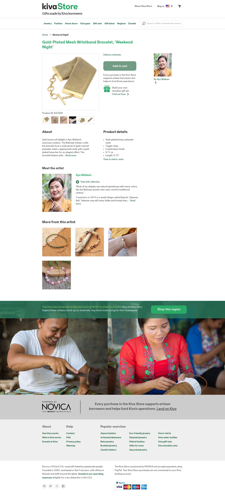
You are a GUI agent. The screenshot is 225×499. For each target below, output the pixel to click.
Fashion (58, 24)
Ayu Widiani (83, 175)
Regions (121, 24)
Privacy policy (73, 442)
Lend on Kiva (166, 409)
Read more (70, 155)
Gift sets (97, 24)
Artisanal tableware (110, 437)
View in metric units (113, 159)
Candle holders (108, 450)
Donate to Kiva (50, 442)
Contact (70, 433)
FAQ (68, 437)
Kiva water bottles (167, 437)
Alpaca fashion (108, 433)
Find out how (120, 94)
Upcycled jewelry (138, 450)
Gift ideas (109, 24)
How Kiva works (50, 433)
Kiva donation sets (168, 446)
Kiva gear (85, 24)
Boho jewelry (107, 442)
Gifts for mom (136, 446)
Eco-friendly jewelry (139, 433)
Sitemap (70, 446)
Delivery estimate (112, 55)
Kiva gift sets (165, 442)
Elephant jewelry (138, 437)
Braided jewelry (108, 446)
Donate (132, 24)
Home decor (71, 24)
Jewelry (47, 24)
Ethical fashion (137, 442)
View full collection (88, 182)
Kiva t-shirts (164, 433)
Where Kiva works (51, 437)
